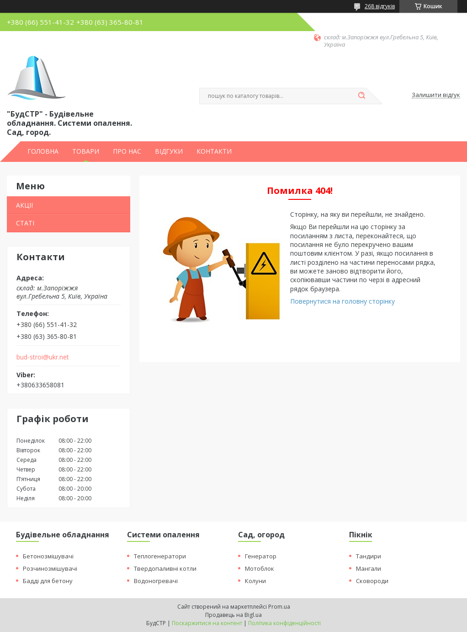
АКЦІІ (24, 205)
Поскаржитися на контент (207, 623)
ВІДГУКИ (169, 151)
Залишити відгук (436, 95)
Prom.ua (279, 607)
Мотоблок (259, 568)
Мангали (368, 568)
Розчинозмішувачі (50, 568)
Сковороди (372, 581)
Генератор (260, 556)
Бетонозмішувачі (48, 556)
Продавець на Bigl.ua (233, 615)
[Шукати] (361, 96)
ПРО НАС (127, 151)
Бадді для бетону (48, 581)
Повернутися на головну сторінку (342, 301)
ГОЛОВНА (42, 151)
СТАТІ (25, 223)
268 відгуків (380, 6)
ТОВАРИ (85, 151)
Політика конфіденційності (284, 623)
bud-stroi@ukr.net (42, 357)
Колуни (255, 581)
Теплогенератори (160, 556)
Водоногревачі (156, 581)
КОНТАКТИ (214, 151)
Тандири (368, 556)
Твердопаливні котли (165, 568)
